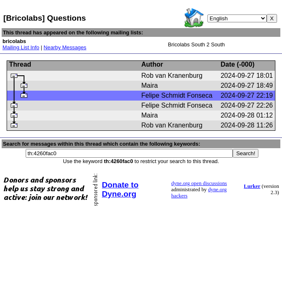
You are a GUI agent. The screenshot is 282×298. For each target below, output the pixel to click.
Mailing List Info (20, 47)
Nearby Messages (64, 47)
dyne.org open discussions (199, 183)
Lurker (252, 186)
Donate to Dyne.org (120, 189)
